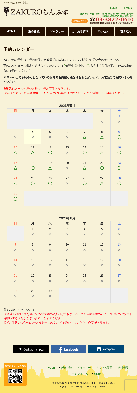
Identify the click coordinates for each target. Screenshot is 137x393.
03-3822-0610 (108, 383)
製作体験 (34, 31)
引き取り (126, 31)
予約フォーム (80, 373)
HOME (11, 31)
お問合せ (98, 373)
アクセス (103, 31)
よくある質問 (79, 31)
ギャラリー (57, 31)
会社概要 (123, 367)
